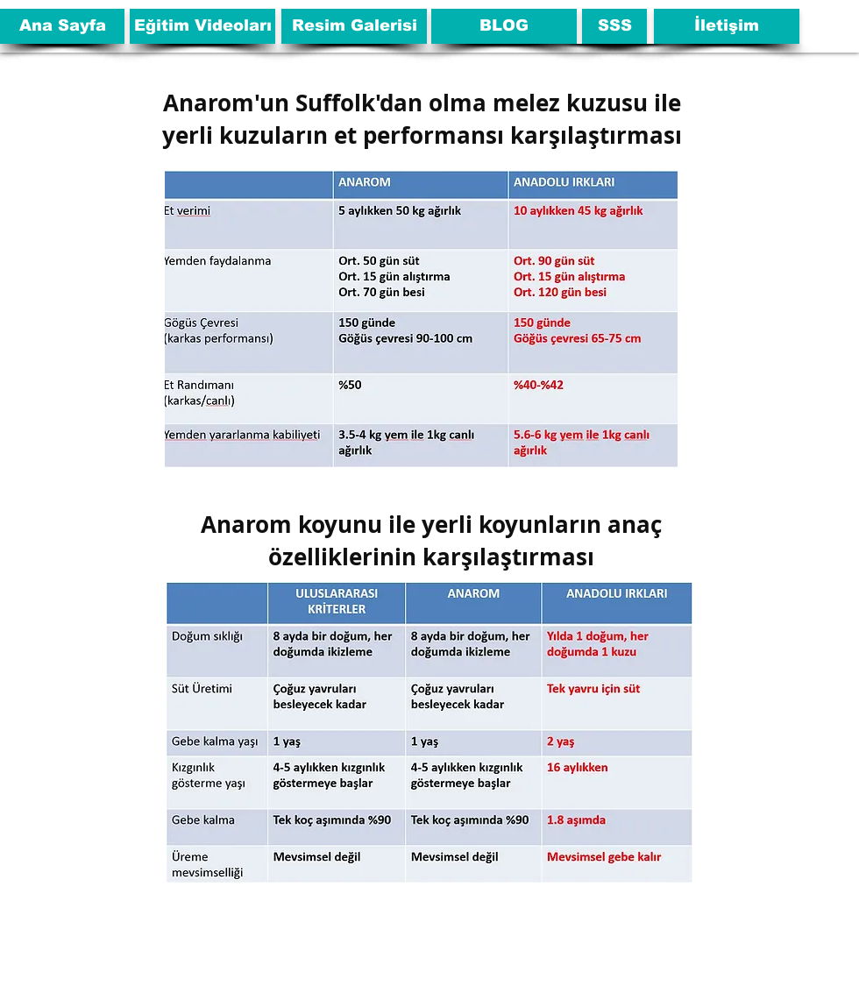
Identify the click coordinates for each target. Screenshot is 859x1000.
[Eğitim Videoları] (202, 26)
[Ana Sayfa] (62, 26)
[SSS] (614, 26)
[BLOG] (504, 26)
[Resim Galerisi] (354, 26)
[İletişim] (726, 26)
